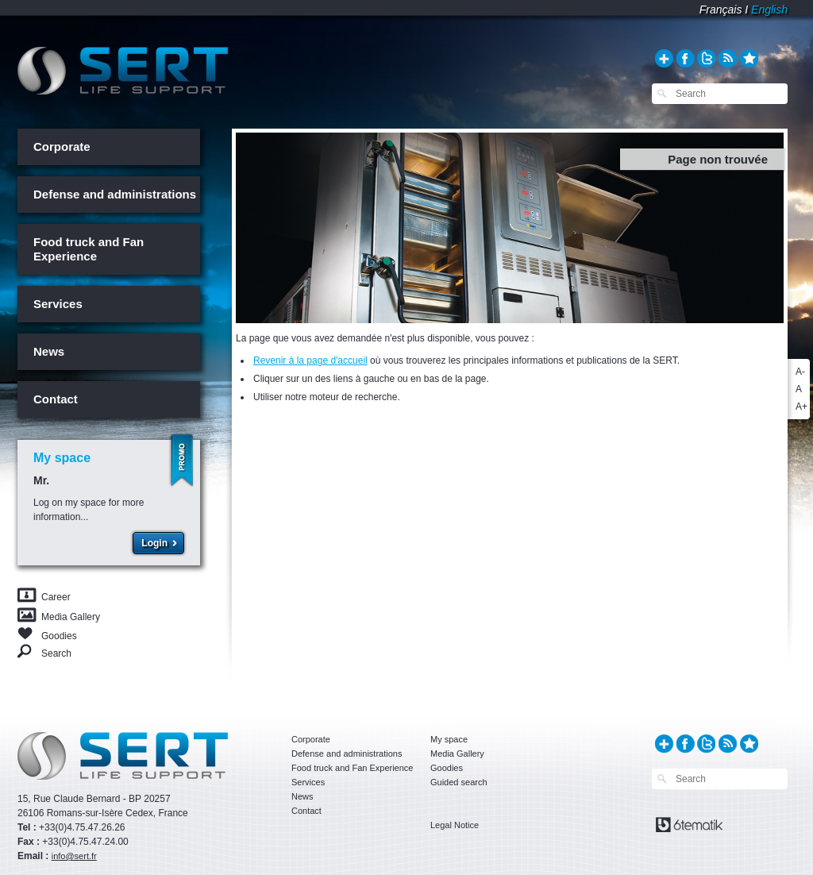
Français (720, 9)
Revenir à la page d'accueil (310, 360)
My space (449, 739)
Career (56, 597)
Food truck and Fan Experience (88, 249)
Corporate (62, 146)
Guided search (458, 782)
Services (58, 303)
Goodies (59, 634)
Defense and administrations (114, 194)
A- (800, 371)
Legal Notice (454, 825)
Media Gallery (70, 617)
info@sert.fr (74, 856)
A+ (801, 406)
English (769, 9)
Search (56, 653)
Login (154, 543)
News (48, 351)
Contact (55, 399)
